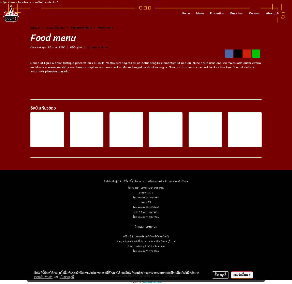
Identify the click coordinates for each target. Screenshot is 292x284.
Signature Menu (97, 47)
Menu (200, 13)
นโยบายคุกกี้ (67, 277)
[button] (285, 13)
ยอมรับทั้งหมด (241, 275)
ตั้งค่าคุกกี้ (220, 275)
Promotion (217, 13)
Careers (254, 13)
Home (186, 13)
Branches (236, 13)
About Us (272, 13)
